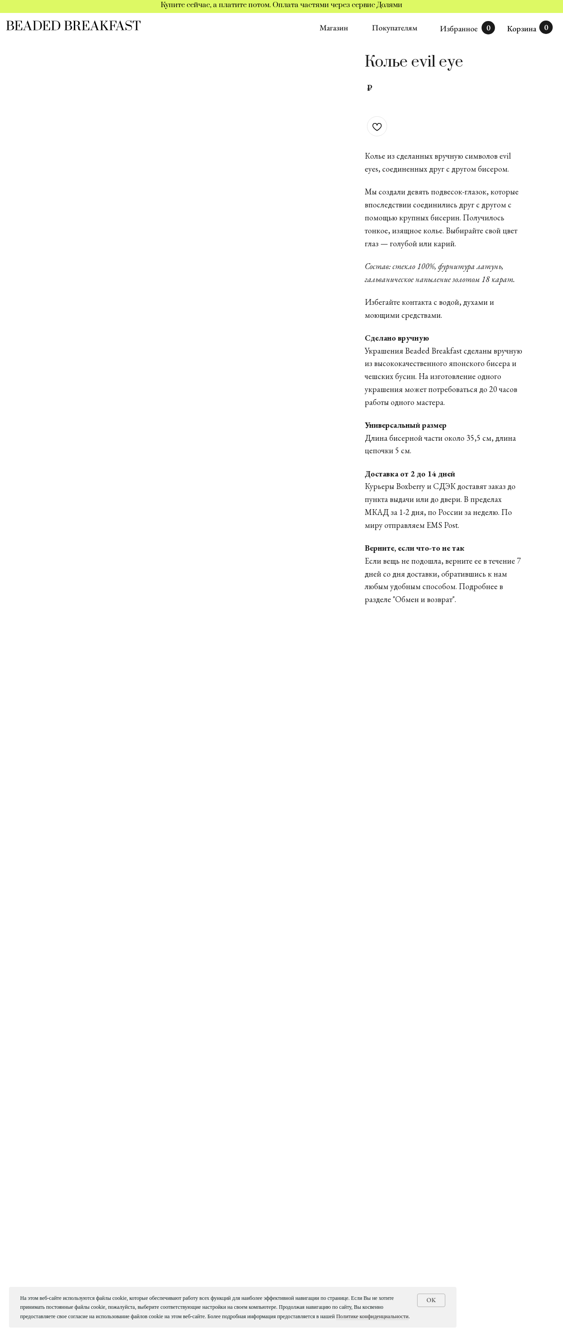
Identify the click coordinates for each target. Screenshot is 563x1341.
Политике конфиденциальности (372, 1316)
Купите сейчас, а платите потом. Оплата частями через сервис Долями (281, 4)
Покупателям (395, 27)
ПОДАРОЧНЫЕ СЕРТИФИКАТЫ (73, 1252)
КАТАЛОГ (35, 1225)
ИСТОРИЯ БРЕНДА (51, 1266)
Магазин (334, 27)
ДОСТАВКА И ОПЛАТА (58, 1280)
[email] (491, 1269)
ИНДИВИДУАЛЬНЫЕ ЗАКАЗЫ (69, 1239)
